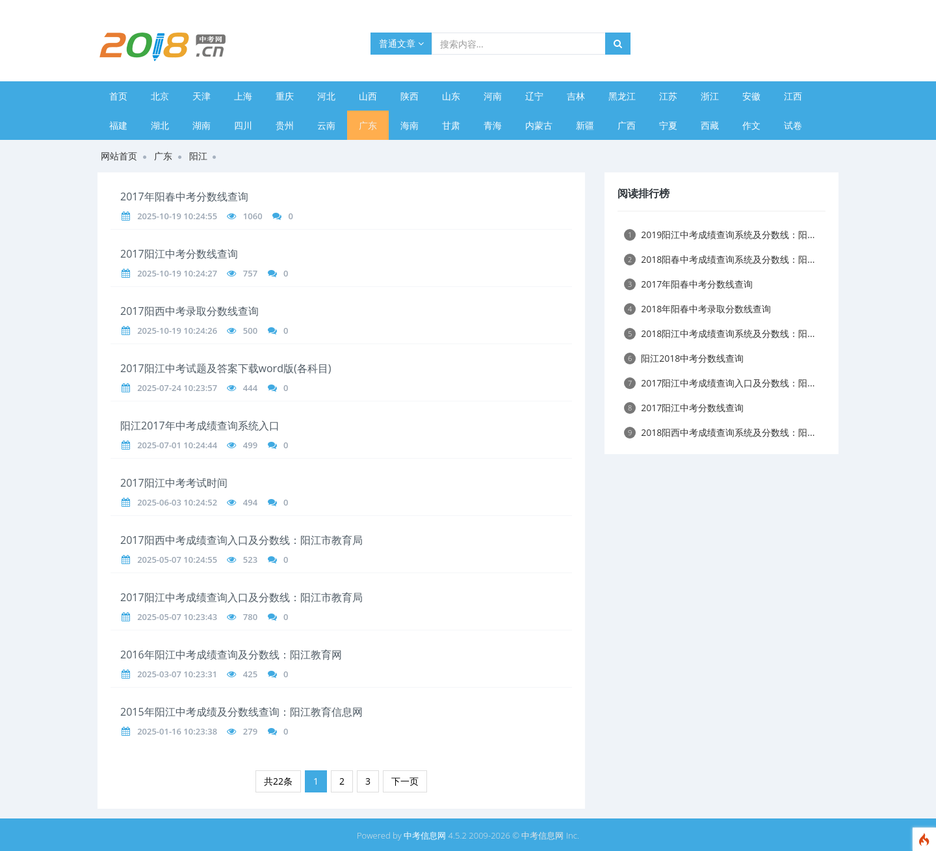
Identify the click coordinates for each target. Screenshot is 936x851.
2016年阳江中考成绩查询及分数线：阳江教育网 (231, 654)
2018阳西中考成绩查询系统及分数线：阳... (719, 432)
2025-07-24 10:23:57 (177, 388)
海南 (409, 125)
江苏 (668, 96)
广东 (368, 125)
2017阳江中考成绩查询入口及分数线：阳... (719, 383)
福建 (118, 125)
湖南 (201, 125)
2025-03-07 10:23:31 (177, 674)
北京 (160, 96)
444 (250, 388)
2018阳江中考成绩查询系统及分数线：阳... (719, 333)
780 (250, 617)
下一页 (405, 781)
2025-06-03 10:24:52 (177, 502)
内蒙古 (538, 125)
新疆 (585, 125)
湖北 (160, 125)
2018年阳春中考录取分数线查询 (697, 309)
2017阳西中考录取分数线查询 (189, 311)
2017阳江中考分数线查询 (179, 254)
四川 (243, 125)
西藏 (710, 125)
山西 (368, 96)
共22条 (278, 781)
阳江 (198, 156)
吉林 (576, 96)
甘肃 (451, 125)
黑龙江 (622, 96)
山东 (451, 96)
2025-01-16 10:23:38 (177, 731)
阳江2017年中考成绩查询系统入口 (200, 425)
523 (250, 559)
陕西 (409, 96)
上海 (243, 96)
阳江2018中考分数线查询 (684, 358)
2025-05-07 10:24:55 (177, 559)
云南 (326, 125)
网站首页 (119, 156)
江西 (793, 96)
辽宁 (534, 96)
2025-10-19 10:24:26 (177, 330)
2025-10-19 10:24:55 (177, 216)
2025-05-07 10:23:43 (177, 617)
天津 (201, 96)
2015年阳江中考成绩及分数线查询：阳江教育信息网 (241, 712)
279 (250, 731)
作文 (751, 125)
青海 (493, 125)
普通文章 (401, 43)
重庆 (285, 96)
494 (250, 502)
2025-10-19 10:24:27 (177, 273)
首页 (118, 96)
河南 (493, 96)
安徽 (751, 96)
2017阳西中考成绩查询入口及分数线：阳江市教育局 (241, 540)
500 (250, 330)
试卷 (793, 125)
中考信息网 (425, 835)
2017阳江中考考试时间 (174, 483)
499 (250, 445)
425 (250, 674)
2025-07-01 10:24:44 (177, 445)
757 (250, 273)
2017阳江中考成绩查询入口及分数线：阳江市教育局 (241, 597)
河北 (326, 96)
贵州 (285, 125)
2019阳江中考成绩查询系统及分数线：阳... (719, 234)
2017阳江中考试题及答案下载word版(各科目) (225, 368)
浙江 (710, 96)
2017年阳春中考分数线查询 (184, 196)
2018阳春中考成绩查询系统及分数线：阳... (719, 259)
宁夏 (668, 125)
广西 (627, 125)
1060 (253, 216)
